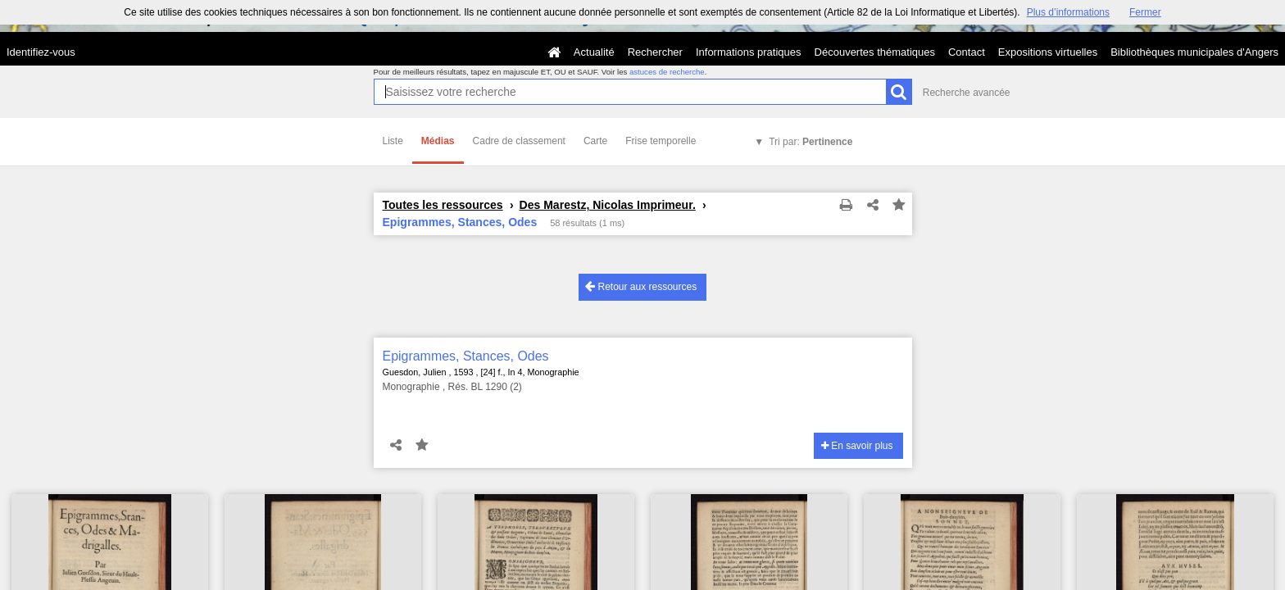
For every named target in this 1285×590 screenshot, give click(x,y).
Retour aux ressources (641, 286)
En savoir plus (857, 446)
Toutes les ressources (443, 204)
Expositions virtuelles (1047, 52)
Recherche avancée (966, 92)
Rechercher (655, 52)
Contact (966, 52)
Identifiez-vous (41, 52)
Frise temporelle (660, 141)
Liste (393, 141)
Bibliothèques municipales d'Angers (1194, 52)
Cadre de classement (519, 141)
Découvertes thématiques (875, 52)
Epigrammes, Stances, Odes (466, 356)
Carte (595, 141)
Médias (438, 141)
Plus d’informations (1068, 12)
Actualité (594, 52)
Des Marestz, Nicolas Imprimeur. (608, 204)
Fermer (1145, 12)
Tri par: (810, 142)
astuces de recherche (667, 71)
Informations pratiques (748, 52)
